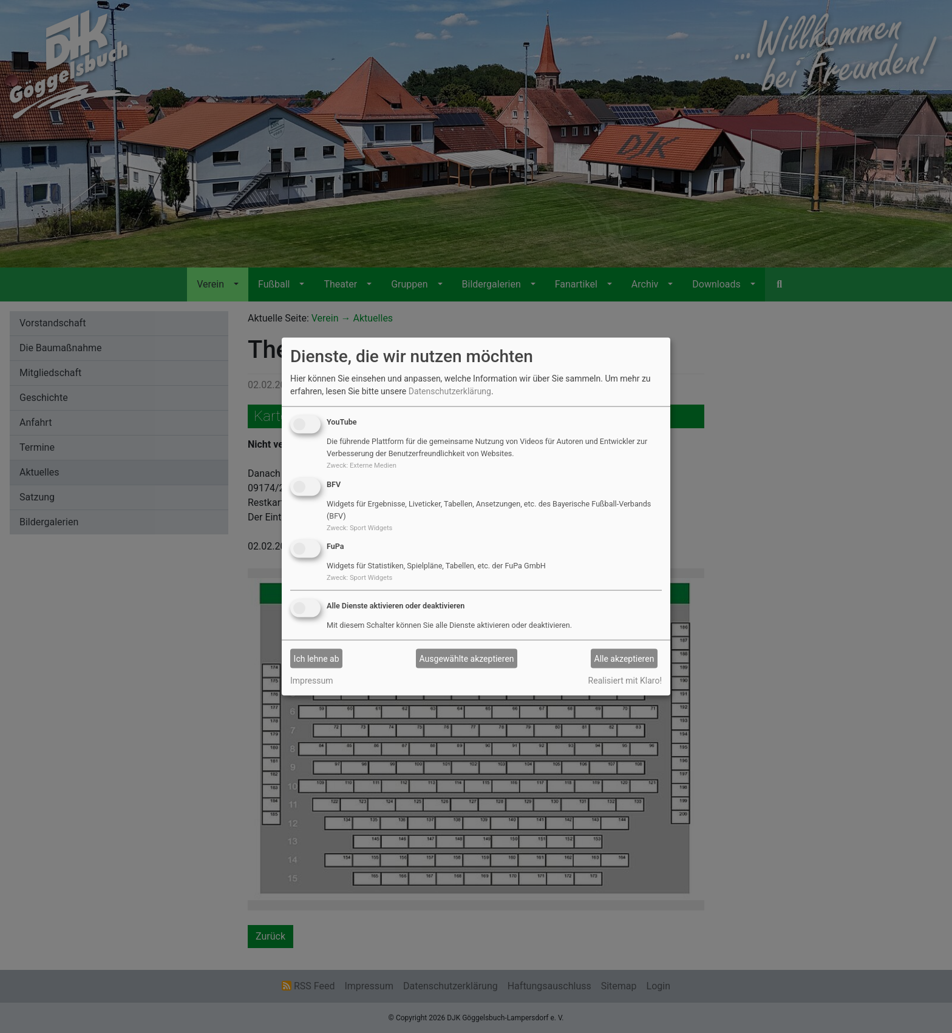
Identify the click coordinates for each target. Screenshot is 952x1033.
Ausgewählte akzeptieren (467, 658)
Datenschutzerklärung (450, 391)
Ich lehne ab (316, 658)
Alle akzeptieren (624, 658)
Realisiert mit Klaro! (625, 680)
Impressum (311, 680)
